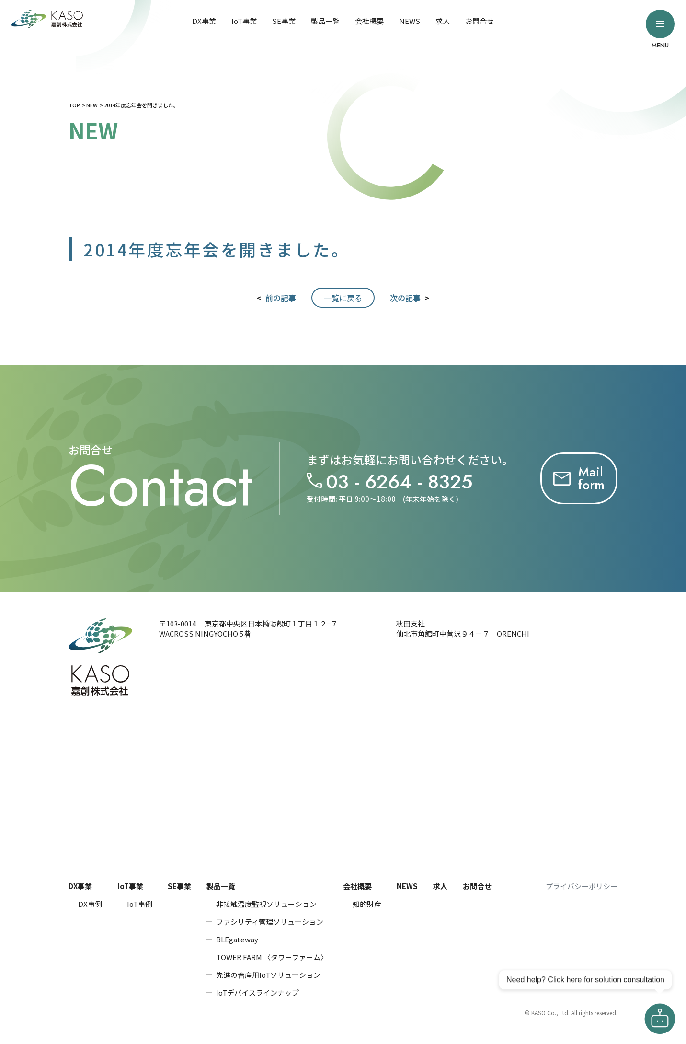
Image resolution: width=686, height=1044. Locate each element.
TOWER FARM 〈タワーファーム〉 (272, 957)
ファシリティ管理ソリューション (269, 921)
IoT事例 (139, 904)
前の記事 (280, 297)
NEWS (409, 21)
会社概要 (369, 21)
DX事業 (204, 21)
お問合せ (479, 21)
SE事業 (284, 21)
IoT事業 (244, 21)
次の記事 (405, 297)
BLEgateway (237, 939)
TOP (74, 105)
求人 (442, 21)
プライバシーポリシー (581, 886)
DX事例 (90, 904)
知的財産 (367, 904)
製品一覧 (325, 21)
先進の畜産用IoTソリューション (268, 975)
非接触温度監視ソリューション (266, 904)
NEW (92, 105)
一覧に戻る (343, 297)
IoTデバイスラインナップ (257, 992)
